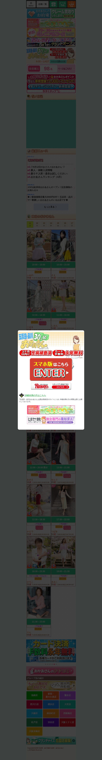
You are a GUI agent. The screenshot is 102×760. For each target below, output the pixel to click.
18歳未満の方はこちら (35, 395)
